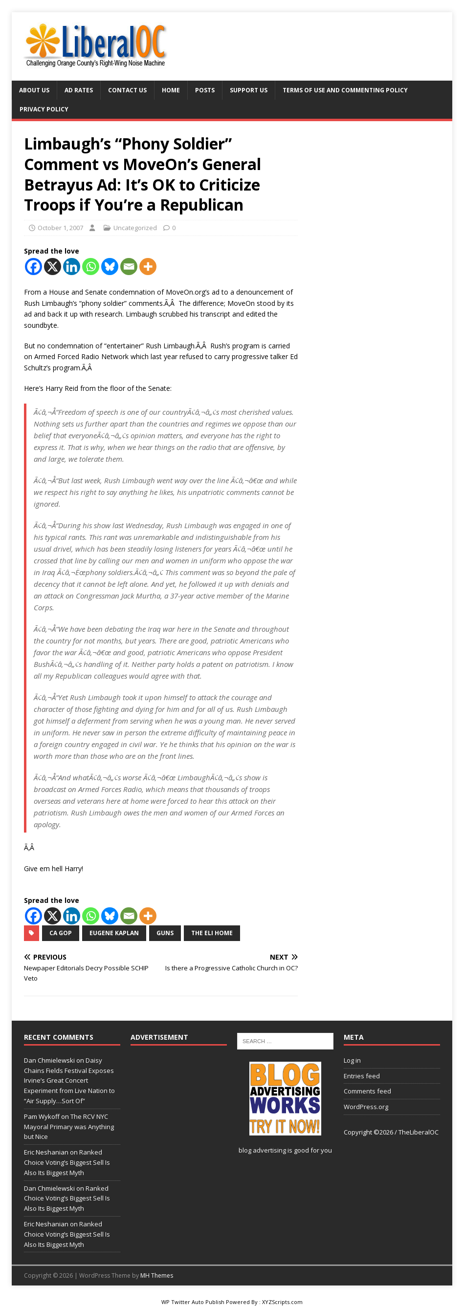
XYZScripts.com (282, 1302)
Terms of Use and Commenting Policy (345, 90)
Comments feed (367, 1091)
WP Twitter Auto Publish (192, 1302)
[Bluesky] (109, 266)
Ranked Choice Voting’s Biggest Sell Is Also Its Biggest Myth (67, 1162)
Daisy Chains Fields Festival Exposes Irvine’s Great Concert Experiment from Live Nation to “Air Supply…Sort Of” (69, 1080)
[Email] (128, 266)
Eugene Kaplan (114, 933)
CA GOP (60, 933)
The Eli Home (212, 933)
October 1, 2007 (60, 227)
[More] (147, 266)
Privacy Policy (44, 109)
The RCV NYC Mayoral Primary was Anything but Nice (69, 1126)
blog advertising (262, 1150)
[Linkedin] (71, 266)
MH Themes (156, 1275)
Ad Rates (79, 90)
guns (165, 933)
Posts (205, 90)
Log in (352, 1060)
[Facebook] (33, 266)
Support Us (248, 90)
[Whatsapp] (90, 266)
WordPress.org (366, 1106)
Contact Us (127, 90)
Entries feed (362, 1075)
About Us (34, 90)
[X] (52, 266)
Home (171, 90)
